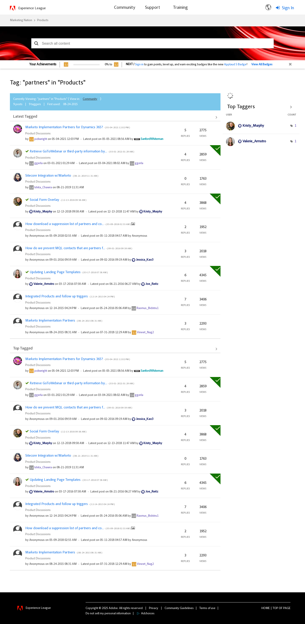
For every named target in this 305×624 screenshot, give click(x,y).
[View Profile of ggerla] (38, 163)
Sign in (139, 64)
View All (115, 117)
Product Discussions (38, 133)
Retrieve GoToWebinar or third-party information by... (82, 151)
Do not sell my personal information (108, 613)
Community (90, 99)
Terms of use (207, 608)
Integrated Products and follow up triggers (70, 296)
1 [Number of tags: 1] (295, 126)
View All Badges (261, 64)
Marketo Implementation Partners (63, 320)
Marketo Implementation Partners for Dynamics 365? (77, 127)
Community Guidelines (179, 608)
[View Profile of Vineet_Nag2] (145, 332)
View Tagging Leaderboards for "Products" (261, 107)
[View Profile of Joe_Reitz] (151, 284)
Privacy (153, 608)
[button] (36, 43)
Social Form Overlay (58, 200)
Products (42, 20)
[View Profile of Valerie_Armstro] (43, 284)
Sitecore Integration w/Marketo (61, 176)
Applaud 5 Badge (235, 64)
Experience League (32, 8)
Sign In (288, 8)
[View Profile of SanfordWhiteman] (152, 139)
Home (265, 608)
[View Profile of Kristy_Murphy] (42, 211)
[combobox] (152, 43)
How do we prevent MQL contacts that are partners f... (78, 248)
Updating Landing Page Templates (69, 272)
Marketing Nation (21, 20)
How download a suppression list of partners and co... (78, 224)
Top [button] (275, 608)
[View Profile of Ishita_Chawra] (43, 187)
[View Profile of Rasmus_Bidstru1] (147, 308)
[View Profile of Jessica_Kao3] (144, 260)
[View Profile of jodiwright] (40, 139)
